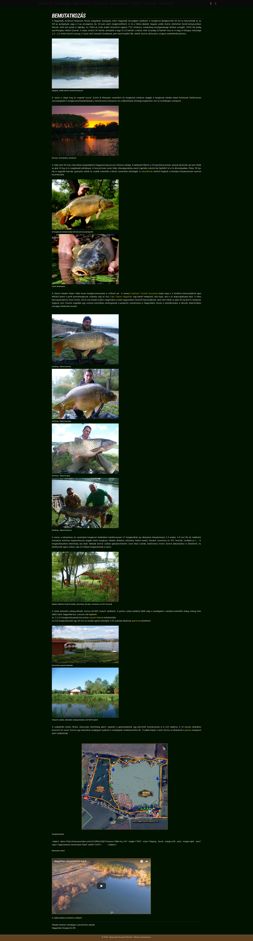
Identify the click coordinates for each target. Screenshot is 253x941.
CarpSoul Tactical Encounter (144, 293)
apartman (136, 620)
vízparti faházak (96, 617)
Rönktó (136, 3)
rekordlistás (147, 171)
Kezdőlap (45, 3)
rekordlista (82, 3)
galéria (150, 3)
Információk (119, 3)
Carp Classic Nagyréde (121, 296)
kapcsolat (166, 3)
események (63, 3)
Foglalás (101, 3)
